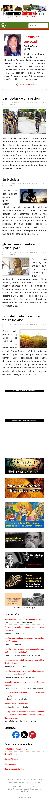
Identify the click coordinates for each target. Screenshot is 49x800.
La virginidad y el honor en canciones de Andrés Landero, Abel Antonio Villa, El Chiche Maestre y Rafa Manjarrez (24, 715)
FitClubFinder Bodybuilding (16, 749)
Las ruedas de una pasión (21, 98)
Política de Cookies (16, 782)
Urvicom (28, 797)
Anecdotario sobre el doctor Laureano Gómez (23, 619)
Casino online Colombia (14, 769)
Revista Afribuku (11, 759)
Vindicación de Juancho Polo (16, 704)
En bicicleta (10, 179)
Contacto (9, 779)
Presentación (19, 779)
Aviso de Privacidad (32, 782)
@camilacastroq (26, 84)
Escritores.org (10, 764)
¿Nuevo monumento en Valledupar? (19, 246)
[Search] (38, 25)
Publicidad (29, 779)
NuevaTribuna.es (11, 754)
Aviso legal (38, 779)
